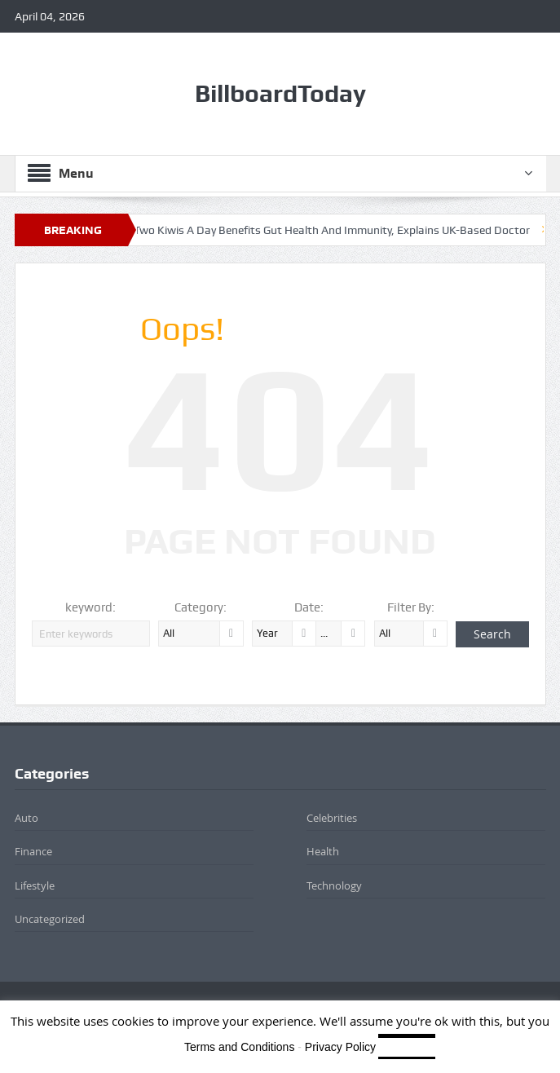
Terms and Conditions (239, 1046)
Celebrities (331, 817)
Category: (200, 607)
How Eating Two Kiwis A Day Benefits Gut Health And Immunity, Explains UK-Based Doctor (311, 229)
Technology (334, 885)
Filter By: (410, 607)
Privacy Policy (340, 1046)
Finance (33, 851)
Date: (309, 607)
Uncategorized (50, 919)
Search (492, 634)
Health (322, 851)
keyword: (90, 607)
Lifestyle (35, 885)
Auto (26, 817)
